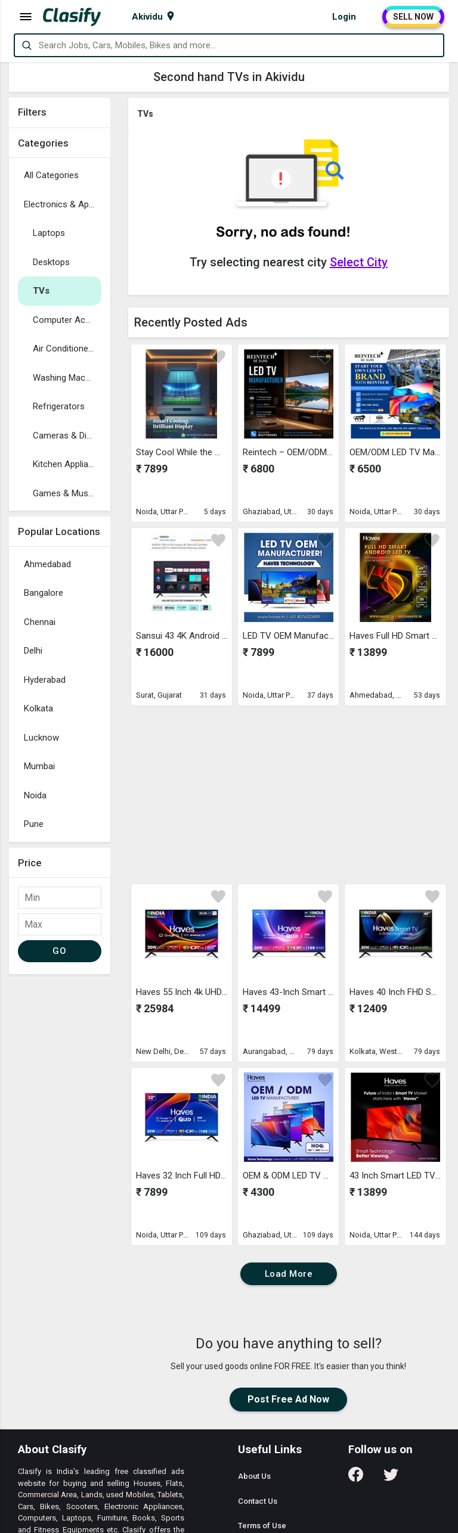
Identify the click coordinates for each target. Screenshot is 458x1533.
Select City (359, 262)
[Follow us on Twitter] (390, 1478)
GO (59, 951)
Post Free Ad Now (288, 1399)
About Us (254, 1476)
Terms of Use (262, 1525)
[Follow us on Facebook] (355, 1478)
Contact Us (257, 1501)
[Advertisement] (59, 1159)
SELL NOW (413, 16)
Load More (289, 1273)
